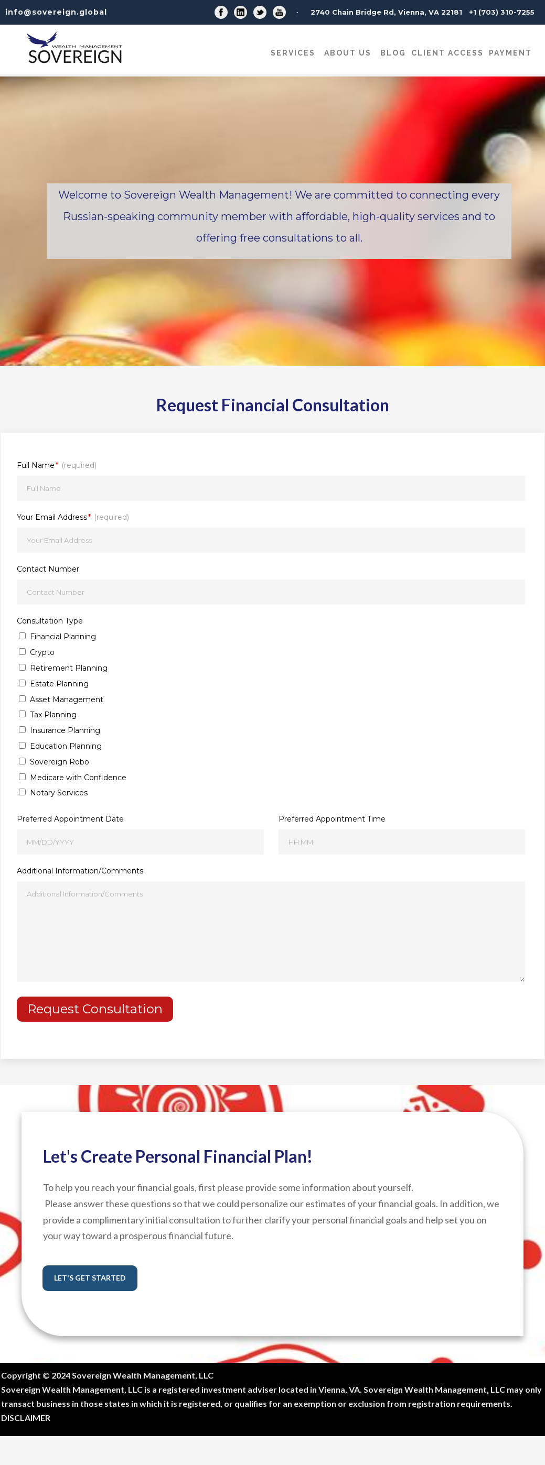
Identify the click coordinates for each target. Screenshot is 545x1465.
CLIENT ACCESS (447, 53)
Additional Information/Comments (80, 871)
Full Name (57, 465)
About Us (347, 53)
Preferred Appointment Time (332, 819)
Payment (510, 53)
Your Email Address (73, 517)
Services (293, 53)
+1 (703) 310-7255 (502, 12)
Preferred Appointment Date (70, 819)
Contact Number (48, 569)
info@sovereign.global (56, 12)
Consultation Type (50, 621)
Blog (393, 53)
